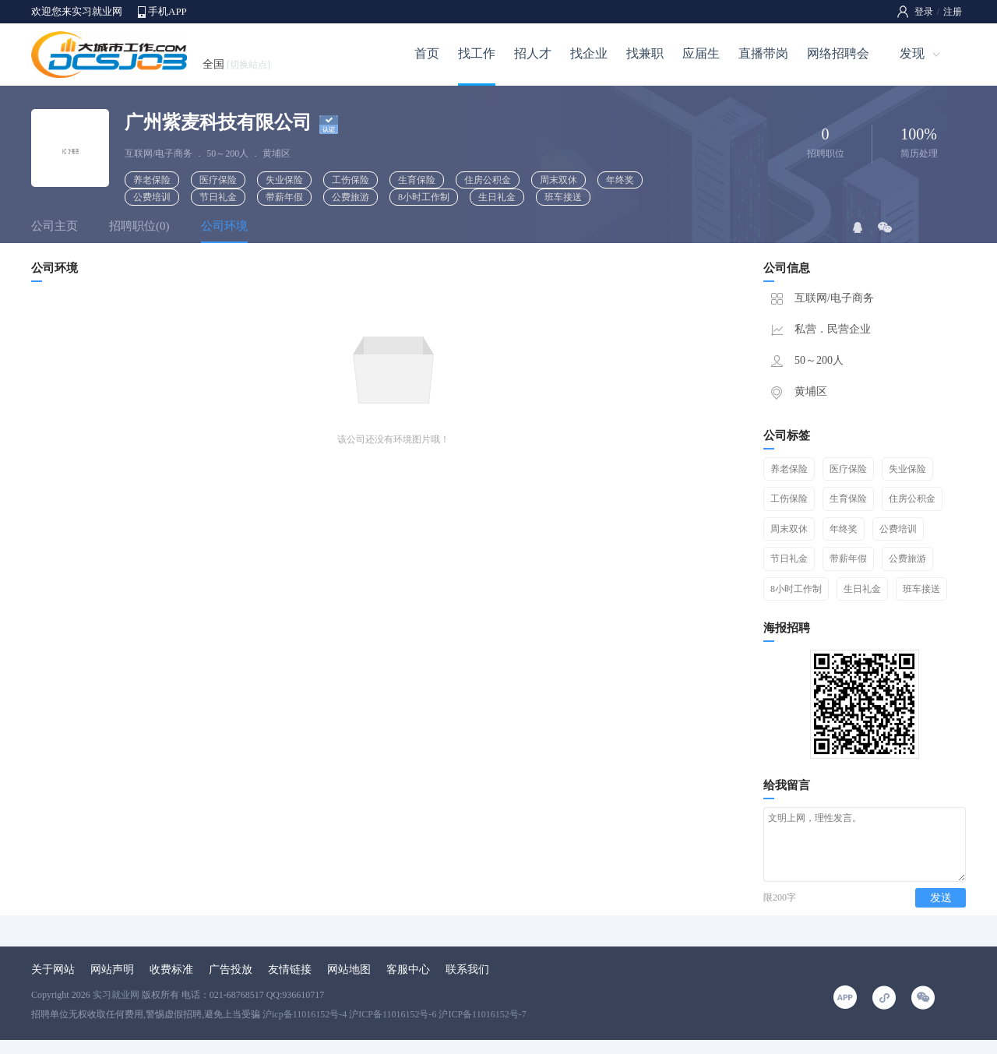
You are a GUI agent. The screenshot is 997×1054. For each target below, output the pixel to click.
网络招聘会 (838, 53)
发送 (941, 912)
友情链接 (290, 983)
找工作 (476, 53)
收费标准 (171, 983)
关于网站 (53, 983)
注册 (952, 11)
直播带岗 (763, 53)
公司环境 (224, 226)
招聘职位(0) (139, 226)
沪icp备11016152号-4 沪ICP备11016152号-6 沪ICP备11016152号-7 (394, 1028)
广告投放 (230, 983)
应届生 (701, 53)
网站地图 (349, 983)
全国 (236, 64)
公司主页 (54, 226)
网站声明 (112, 983)
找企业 (589, 53)
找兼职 (645, 53)
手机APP (167, 11)
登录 (923, 11)
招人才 (532, 53)
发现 (912, 53)
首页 (426, 53)
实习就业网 (116, 1008)
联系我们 (467, 983)
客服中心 (408, 983)
